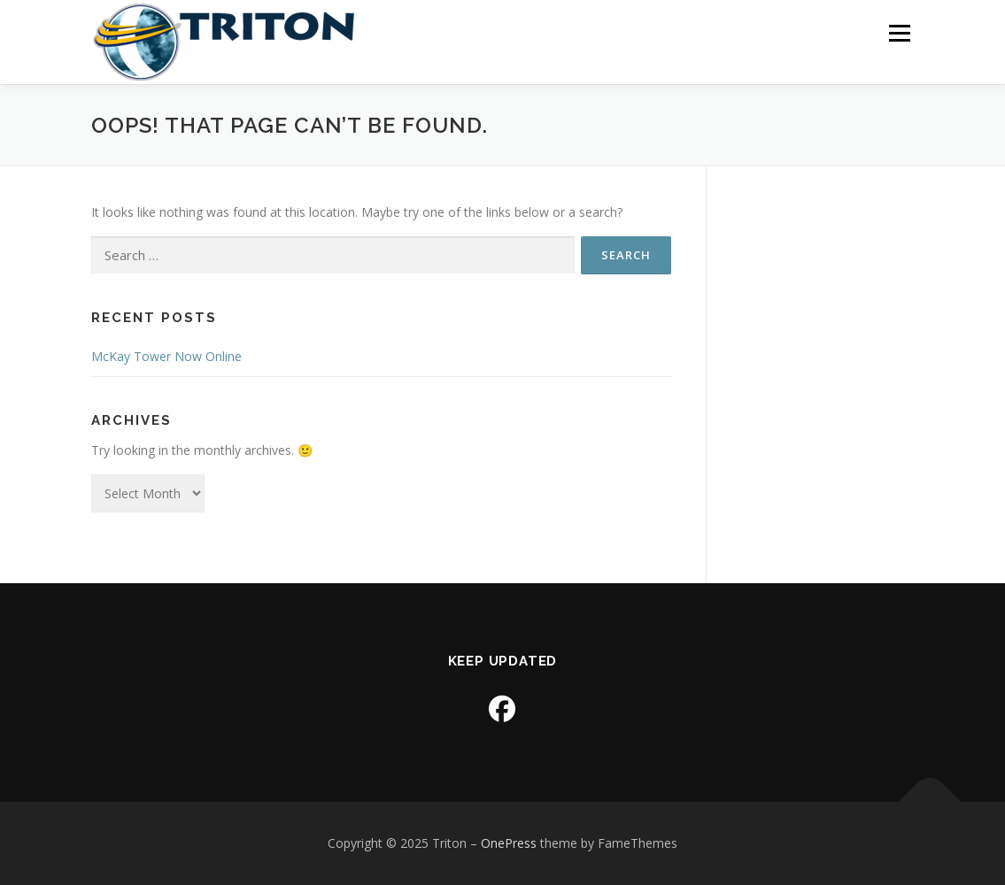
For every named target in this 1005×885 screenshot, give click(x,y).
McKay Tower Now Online (166, 356)
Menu (899, 33)
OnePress (509, 843)
